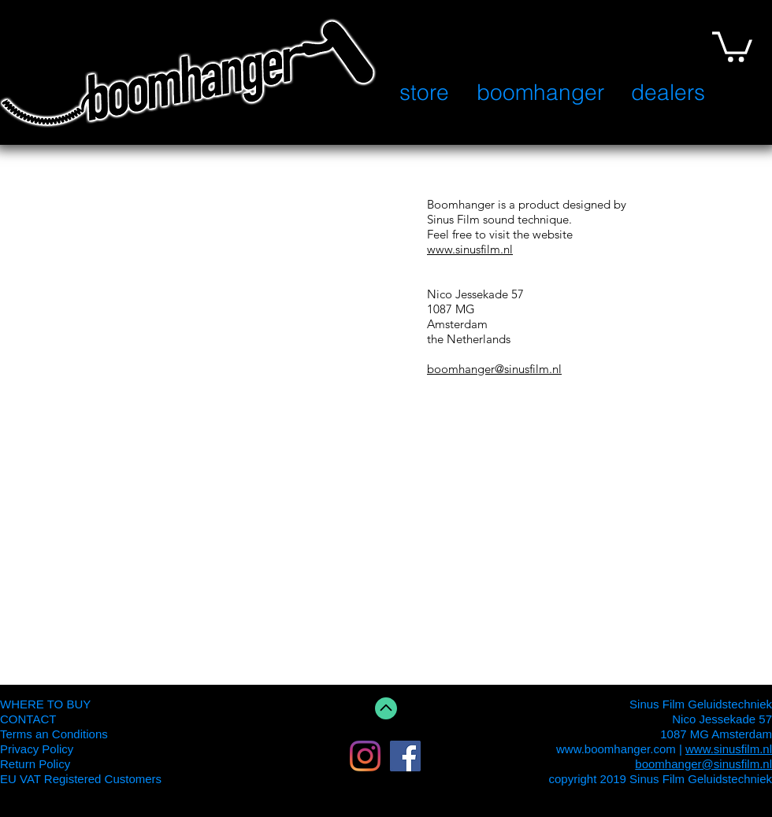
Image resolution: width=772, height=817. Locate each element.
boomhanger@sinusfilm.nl (494, 368)
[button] (732, 45)
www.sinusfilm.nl (470, 249)
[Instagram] (365, 756)
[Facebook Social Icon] (405, 756)
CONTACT (28, 719)
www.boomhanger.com (616, 749)
